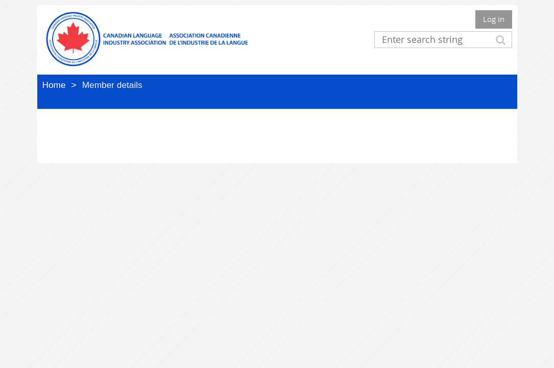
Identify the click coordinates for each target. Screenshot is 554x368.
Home (54, 85)
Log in (493, 19)
